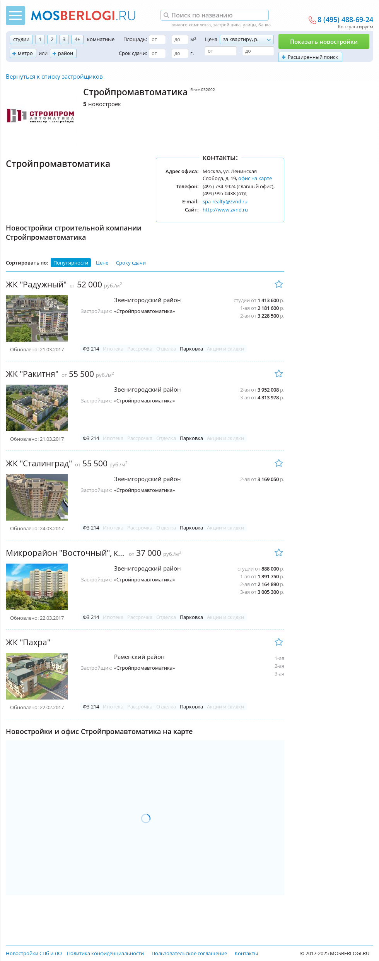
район (65, 53)
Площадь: (135, 39)
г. (192, 53)
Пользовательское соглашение (189, 953)
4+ (77, 39)
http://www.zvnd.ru (225, 209)
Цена (211, 39)
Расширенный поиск (313, 56)
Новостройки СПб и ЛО (34, 953)
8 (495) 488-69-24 (345, 19)
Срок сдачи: (133, 53)
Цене (102, 262)
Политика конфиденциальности (105, 953)
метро (25, 53)
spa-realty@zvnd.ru (225, 201)
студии (21, 39)
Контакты (246, 953)
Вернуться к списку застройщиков (54, 76)
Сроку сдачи (131, 262)
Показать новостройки (324, 41)
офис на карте (255, 178)
